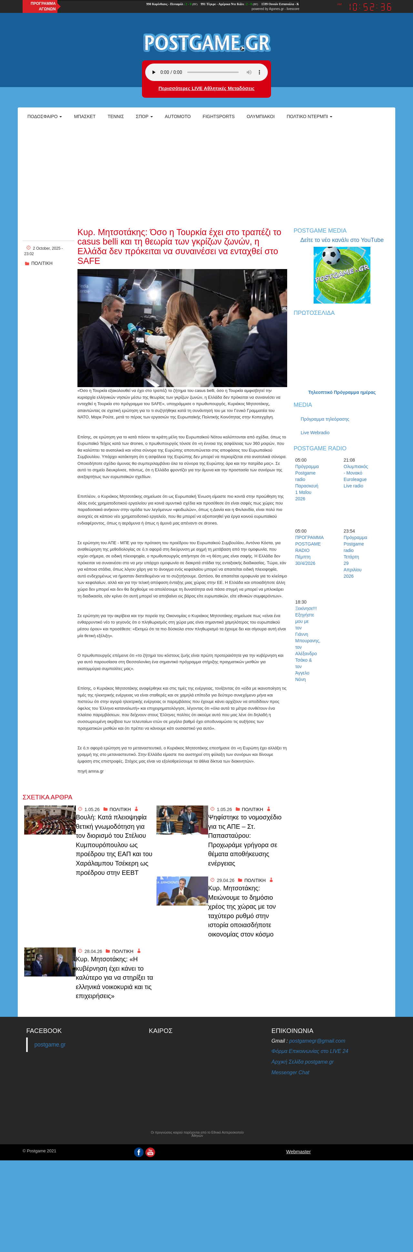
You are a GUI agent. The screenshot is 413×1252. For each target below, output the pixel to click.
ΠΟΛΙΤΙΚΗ (42, 263)
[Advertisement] (206, 173)
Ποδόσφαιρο (44, 116)
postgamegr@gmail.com (317, 1041)
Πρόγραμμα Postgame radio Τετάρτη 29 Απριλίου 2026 (355, 557)
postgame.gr (49, 1044)
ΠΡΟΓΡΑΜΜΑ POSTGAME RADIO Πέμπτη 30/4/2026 (306, 550)
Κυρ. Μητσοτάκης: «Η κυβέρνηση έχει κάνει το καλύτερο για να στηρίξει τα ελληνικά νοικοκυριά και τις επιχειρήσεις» (114, 977)
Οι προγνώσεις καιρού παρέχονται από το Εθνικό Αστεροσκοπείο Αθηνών (197, 1134)
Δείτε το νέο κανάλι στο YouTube (342, 240)
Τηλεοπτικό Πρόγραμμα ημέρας (342, 392)
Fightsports (219, 116)
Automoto (178, 116)
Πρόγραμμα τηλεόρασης (325, 419)
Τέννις (115, 116)
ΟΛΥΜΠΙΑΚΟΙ (261, 116)
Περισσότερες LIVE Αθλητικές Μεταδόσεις (206, 88)
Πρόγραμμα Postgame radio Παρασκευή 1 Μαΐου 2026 (306, 482)
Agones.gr (276, 9)
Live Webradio (315, 432)
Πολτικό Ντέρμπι (309, 116)
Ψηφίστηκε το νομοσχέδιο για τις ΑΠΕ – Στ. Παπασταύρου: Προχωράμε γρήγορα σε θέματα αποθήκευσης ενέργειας (245, 840)
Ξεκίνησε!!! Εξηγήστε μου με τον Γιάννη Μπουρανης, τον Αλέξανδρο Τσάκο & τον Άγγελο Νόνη (306, 644)
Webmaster (298, 1151)
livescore (293, 9)
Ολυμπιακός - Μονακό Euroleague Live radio (355, 476)
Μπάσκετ (85, 116)
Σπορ (144, 116)
